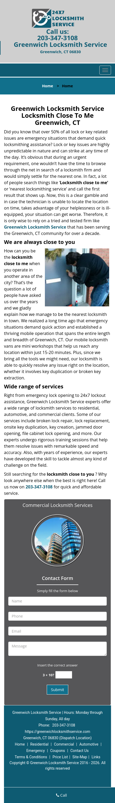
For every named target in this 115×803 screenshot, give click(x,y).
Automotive (89, 744)
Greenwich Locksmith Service (35, 227)
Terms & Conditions (31, 757)
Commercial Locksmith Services (58, 505)
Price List (60, 757)
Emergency (35, 750)
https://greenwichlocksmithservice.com (57, 731)
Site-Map (80, 757)
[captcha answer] (63, 675)
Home (47, 85)
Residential (39, 744)
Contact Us (79, 750)
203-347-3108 (57, 37)
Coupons (57, 750)
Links (96, 757)
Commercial (64, 744)
